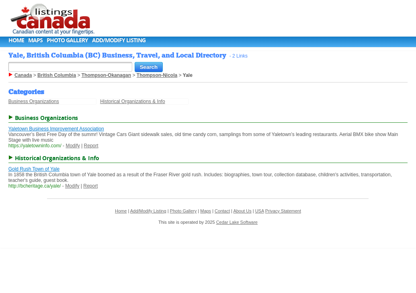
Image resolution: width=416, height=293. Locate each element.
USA (259, 210)
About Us (242, 210)
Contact (222, 210)
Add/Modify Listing (118, 40)
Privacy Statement (283, 210)
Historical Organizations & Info (132, 101)
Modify (73, 146)
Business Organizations (33, 101)
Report (91, 146)
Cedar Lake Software (237, 222)
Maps (35, 40)
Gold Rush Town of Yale (33, 169)
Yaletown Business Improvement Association (56, 129)
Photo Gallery (67, 40)
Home (16, 40)
